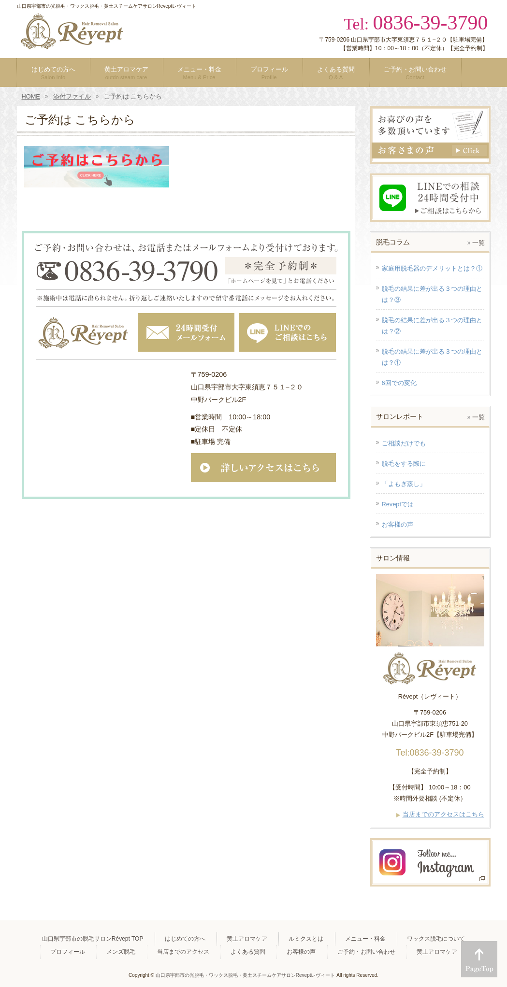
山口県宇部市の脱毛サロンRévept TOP (93, 938)
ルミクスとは (306, 938)
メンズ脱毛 (120, 951)
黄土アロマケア (247, 938)
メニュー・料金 (365, 938)
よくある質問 (248, 951)
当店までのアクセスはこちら (443, 814)
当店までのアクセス (183, 951)
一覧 (478, 242)
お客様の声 (301, 951)
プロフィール (67, 951)
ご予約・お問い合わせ (366, 951)
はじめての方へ (185, 938)
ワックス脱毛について (436, 938)
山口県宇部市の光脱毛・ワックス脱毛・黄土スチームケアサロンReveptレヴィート (245, 975)
